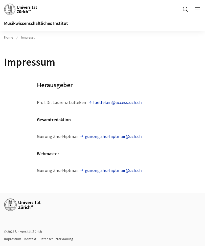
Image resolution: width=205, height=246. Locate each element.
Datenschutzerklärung (56, 239)
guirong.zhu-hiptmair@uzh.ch (113, 136)
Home (8, 37)
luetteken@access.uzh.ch (117, 102)
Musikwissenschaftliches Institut (36, 23)
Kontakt (30, 239)
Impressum (29, 37)
